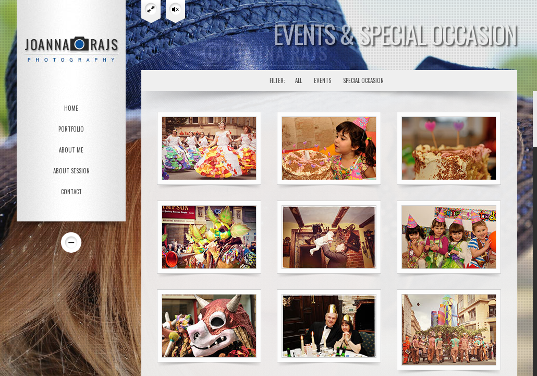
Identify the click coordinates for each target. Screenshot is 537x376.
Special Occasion (363, 80)
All (298, 80)
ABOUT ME (71, 150)
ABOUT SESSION (71, 171)
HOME (71, 108)
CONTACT (71, 191)
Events (322, 80)
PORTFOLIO (71, 129)
